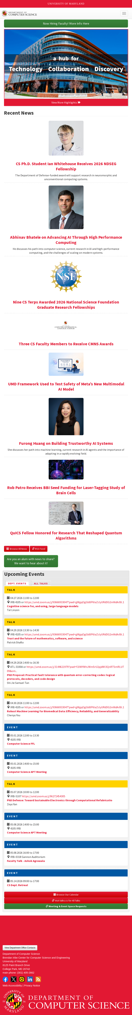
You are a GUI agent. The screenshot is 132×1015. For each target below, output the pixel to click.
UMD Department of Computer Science (53, 13)
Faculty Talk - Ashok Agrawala (26, 861)
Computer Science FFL (21, 743)
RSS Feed (38, 548)
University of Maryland (66, 3)
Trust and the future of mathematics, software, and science (45, 638)
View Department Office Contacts (20, 948)
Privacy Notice (32, 985)
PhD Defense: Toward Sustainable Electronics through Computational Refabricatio (59, 800)
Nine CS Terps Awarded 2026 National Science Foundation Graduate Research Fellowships (66, 304)
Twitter (13, 979)
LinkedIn (30, 979)
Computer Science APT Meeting (27, 772)
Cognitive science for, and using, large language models (42, 606)
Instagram (22, 979)
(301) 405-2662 (25, 972)
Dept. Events (18, 583)
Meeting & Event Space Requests (66, 906)
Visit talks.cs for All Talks (66, 900)
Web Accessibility (12, 985)
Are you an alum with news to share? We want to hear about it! (31, 561)
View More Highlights (66, 102)
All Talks (41, 583)
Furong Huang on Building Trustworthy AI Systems (66, 443)
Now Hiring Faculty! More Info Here (66, 23)
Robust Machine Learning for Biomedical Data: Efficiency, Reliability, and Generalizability (63, 711)
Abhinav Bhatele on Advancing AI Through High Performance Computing (66, 239)
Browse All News (16, 548)
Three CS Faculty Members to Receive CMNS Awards (66, 344)
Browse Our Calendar (66, 894)
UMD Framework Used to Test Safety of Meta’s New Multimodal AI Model (66, 386)
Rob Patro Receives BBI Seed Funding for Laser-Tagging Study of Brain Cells (66, 490)
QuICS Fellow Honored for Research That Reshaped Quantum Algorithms (66, 535)
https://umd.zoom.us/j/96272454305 (43, 796)
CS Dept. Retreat (17, 885)
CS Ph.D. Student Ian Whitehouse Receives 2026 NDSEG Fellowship (66, 166)
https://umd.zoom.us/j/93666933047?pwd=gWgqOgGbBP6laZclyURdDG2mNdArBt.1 (74, 602)
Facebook (5, 979)
